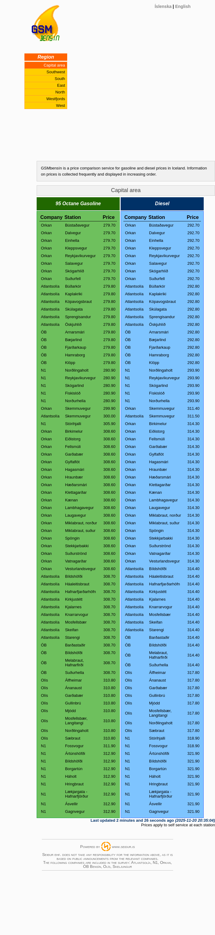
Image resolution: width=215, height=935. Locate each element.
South (60, 78)
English (183, 6)
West (60, 105)
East (61, 85)
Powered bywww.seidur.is (107, 846)
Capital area (54, 65)
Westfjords (55, 98)
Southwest (55, 72)
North (60, 92)
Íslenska (163, 6)
